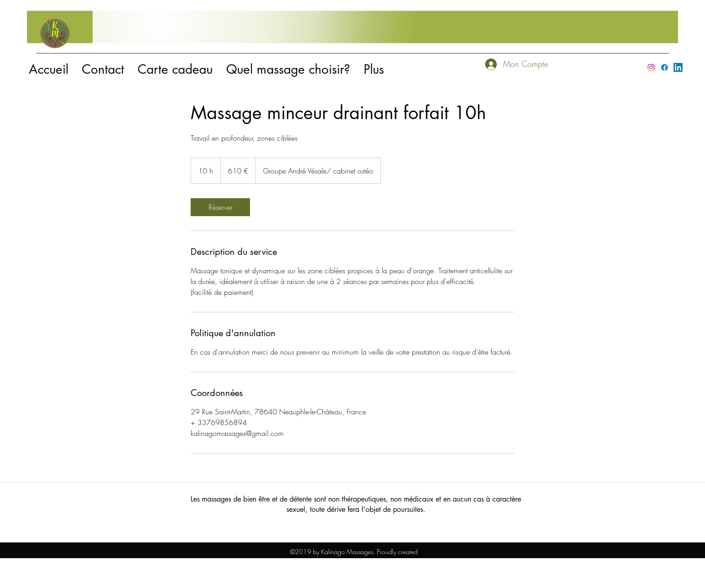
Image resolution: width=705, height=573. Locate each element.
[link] (220, 207)
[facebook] (664, 67)
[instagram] (651, 67)
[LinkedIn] (678, 67)
